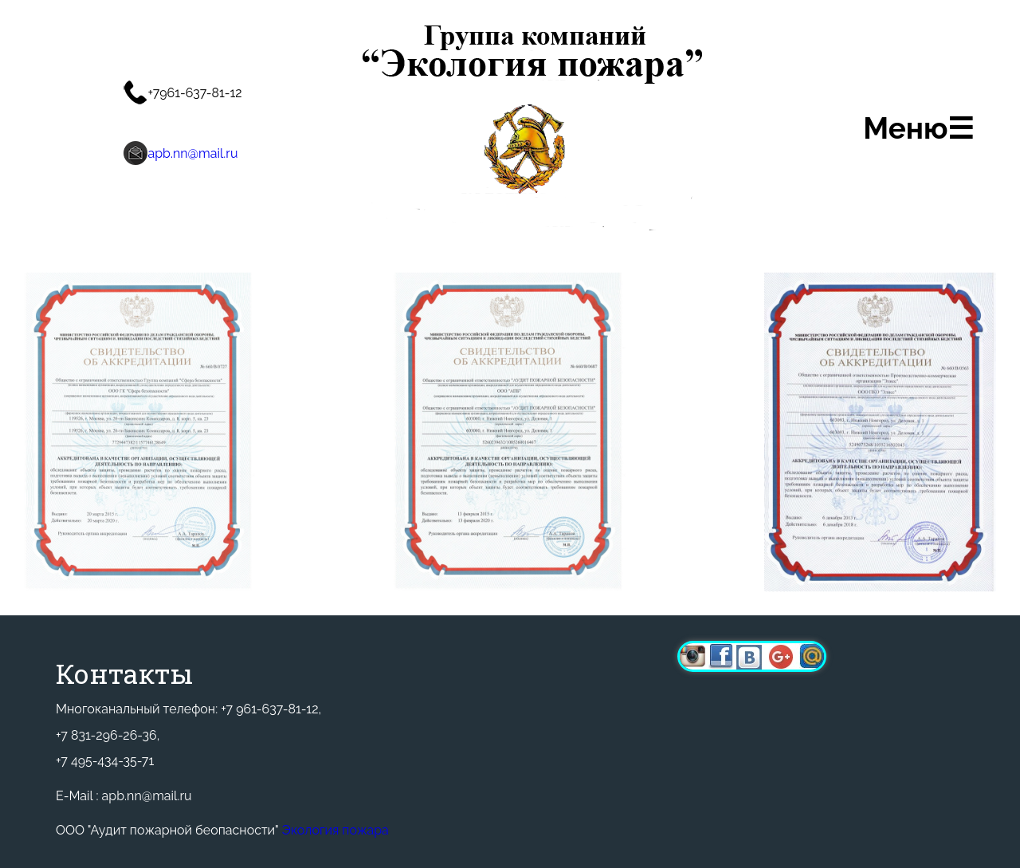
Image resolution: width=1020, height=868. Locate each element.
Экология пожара (335, 830)
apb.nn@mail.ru (192, 153)
